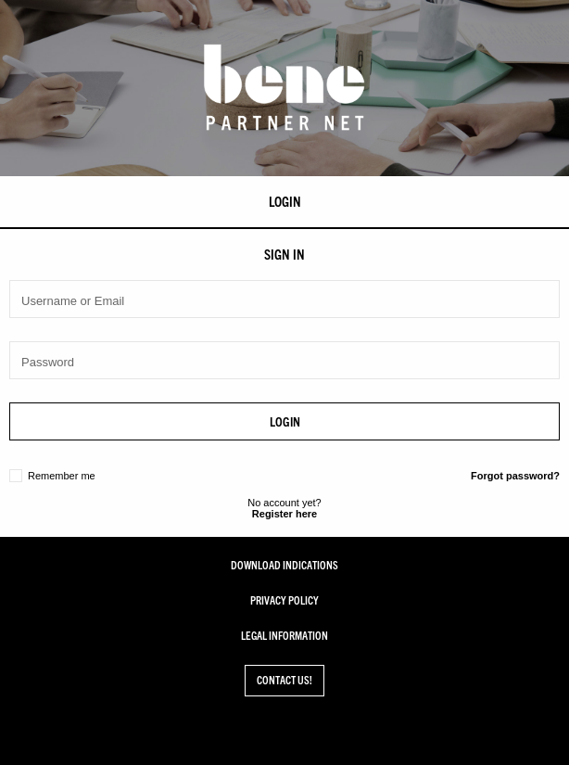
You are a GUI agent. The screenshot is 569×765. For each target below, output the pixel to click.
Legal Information (284, 636)
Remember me (61, 476)
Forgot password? (515, 475)
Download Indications (284, 565)
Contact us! (284, 680)
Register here (284, 513)
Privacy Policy (284, 600)
